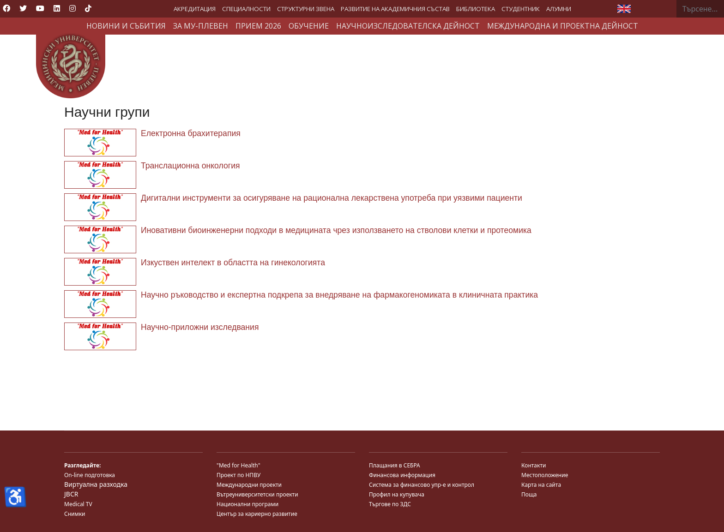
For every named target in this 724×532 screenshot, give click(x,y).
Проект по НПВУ (238, 475)
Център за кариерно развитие (257, 514)
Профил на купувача (396, 494)
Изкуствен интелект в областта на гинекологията (233, 262)
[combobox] (700, 9)
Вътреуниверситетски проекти (257, 494)
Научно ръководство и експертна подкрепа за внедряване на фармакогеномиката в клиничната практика (339, 294)
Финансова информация (402, 475)
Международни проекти (249, 485)
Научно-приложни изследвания (200, 327)
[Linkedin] (57, 8)
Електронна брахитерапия (191, 133)
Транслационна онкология (190, 165)
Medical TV (78, 504)
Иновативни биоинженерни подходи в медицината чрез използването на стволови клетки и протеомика (336, 230)
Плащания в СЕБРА (394, 465)
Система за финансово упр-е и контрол (421, 485)
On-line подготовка (89, 475)
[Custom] (88, 8)
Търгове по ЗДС (390, 504)
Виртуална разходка (95, 484)
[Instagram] (72, 8)
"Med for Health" (238, 465)
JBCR (71, 494)
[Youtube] (40, 8)
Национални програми (247, 504)
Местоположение (544, 475)
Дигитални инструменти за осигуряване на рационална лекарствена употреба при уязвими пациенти (331, 198)
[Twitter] (23, 8)
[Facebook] (6, 8)
